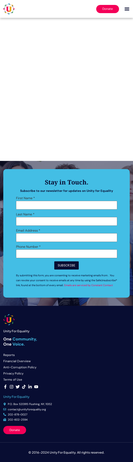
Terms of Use (12, 380)
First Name (25, 198)
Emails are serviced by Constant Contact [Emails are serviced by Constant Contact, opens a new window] (88, 285)
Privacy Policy (13, 373)
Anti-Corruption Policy (19, 367)
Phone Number (28, 246)
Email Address (28, 230)
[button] (127, 9)
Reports (9, 355)
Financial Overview (17, 361)
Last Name (25, 214)
